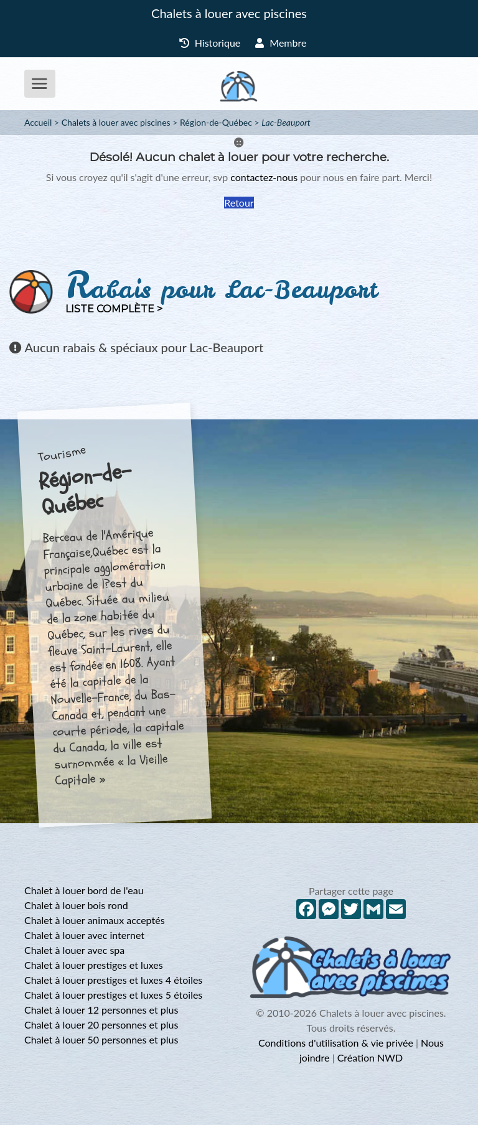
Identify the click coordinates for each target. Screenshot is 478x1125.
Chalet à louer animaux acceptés (94, 920)
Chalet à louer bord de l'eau (84, 890)
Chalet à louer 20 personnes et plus (101, 1024)
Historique (210, 43)
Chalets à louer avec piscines (229, 13)
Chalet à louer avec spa (74, 950)
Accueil (38, 122)
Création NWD (370, 1057)
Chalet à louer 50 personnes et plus (101, 1039)
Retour (238, 202)
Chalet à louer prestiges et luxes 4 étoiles (113, 980)
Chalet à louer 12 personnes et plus (101, 1009)
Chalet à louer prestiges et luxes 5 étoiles (113, 995)
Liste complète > (113, 309)
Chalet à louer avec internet (84, 935)
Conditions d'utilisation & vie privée (335, 1042)
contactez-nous (264, 177)
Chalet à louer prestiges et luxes (93, 965)
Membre (280, 43)
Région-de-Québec (216, 122)
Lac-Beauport (286, 122)
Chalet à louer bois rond (76, 905)
